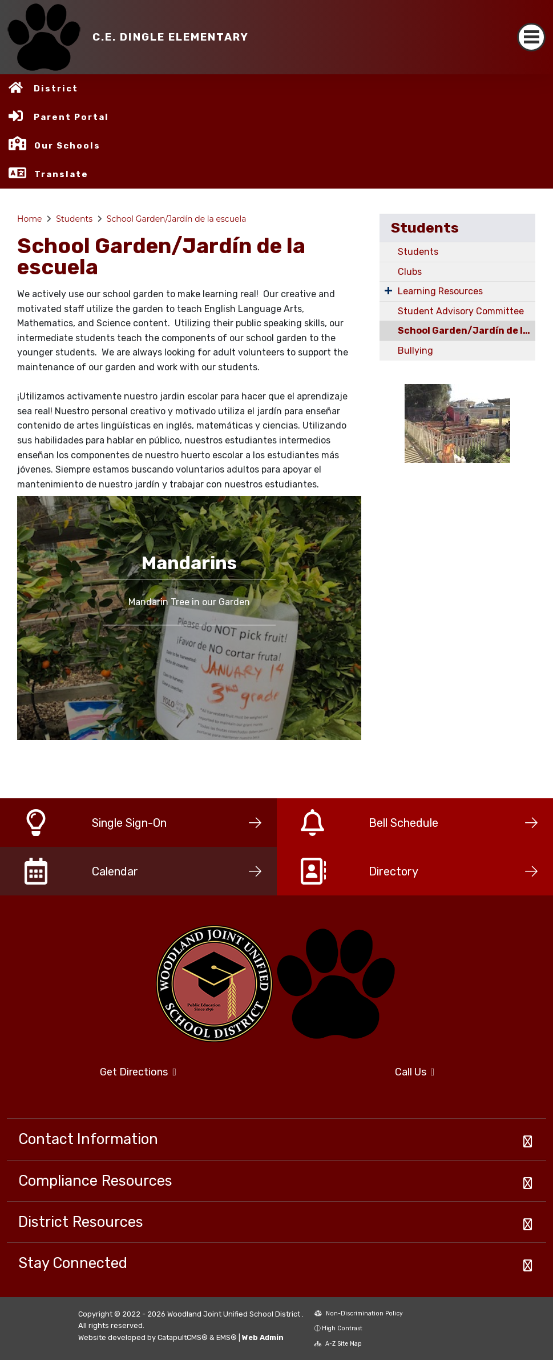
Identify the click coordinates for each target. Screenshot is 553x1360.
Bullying (415, 350)
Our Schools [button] (67, 146)
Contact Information (88, 1138)
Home (29, 219)
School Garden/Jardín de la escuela (177, 219)
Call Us (415, 1072)
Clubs (410, 271)
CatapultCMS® (183, 1337)
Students (74, 219)
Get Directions (138, 1072)
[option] (189, 618)
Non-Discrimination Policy (358, 1313)
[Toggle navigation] (531, 37)
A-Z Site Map (338, 1343)
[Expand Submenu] (388, 290)
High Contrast (342, 1328)
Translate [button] (61, 174)
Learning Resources (440, 291)
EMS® (226, 1337)
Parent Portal (71, 117)
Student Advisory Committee (461, 311)
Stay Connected (72, 1262)
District (56, 88)
